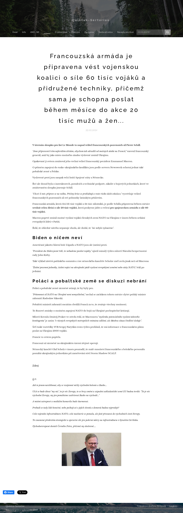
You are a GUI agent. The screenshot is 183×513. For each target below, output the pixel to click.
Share (8, 492)
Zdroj (35, 365)
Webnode (161, 506)
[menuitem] (17, 32)
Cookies (173, 506)
